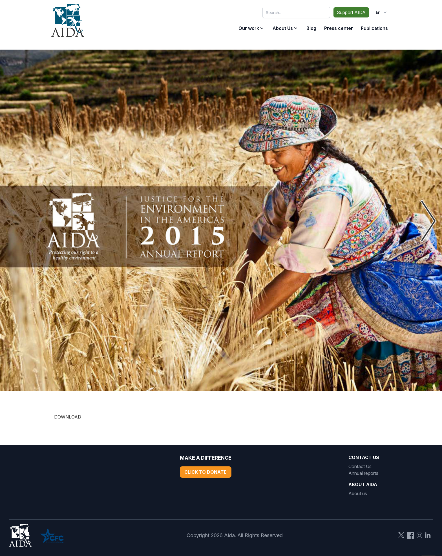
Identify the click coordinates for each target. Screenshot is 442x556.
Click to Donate (205, 472)
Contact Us (360, 466)
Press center (338, 28)
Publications (374, 28)
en (382, 12)
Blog (311, 28)
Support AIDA (351, 12)
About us (357, 493)
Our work (248, 28)
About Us (283, 28)
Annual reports (363, 473)
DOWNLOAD (67, 420)
